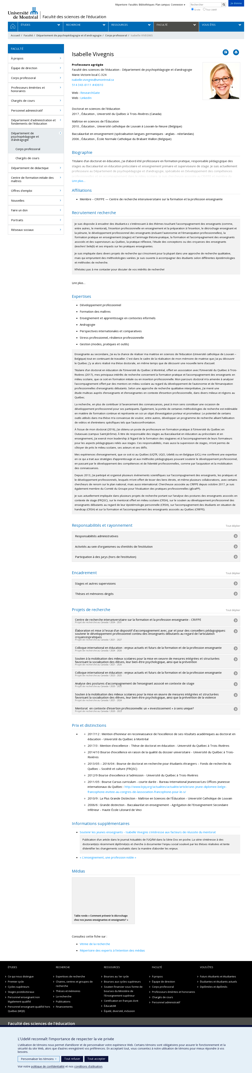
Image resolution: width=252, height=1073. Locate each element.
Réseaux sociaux (22, 230)
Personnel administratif (27, 110)
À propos (17, 58)
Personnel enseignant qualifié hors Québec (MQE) (29, 1009)
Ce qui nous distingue (21, 976)
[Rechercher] (223, 4)
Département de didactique (30, 168)
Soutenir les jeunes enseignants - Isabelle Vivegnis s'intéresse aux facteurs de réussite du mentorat (148, 832)
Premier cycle (16, 981)
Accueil (15, 35)
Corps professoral (116, 35)
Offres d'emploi (21, 191)
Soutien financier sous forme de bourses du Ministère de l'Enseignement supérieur (123, 991)
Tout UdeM (210, 9)
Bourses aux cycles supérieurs (122, 981)
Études (12, 967)
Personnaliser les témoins (39, 1059)
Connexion (178, 4)
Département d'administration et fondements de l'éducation (33, 121)
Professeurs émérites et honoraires (28, 89)
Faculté (28, 35)
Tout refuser (72, 1059)
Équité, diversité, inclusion (119, 1011)
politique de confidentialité (48, 1066)
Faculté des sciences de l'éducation (74, 17)
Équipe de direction (24, 68)
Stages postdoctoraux (21, 992)
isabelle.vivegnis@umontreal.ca (93, 80)
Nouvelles (17, 200)
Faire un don (19, 210)
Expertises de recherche (70, 976)
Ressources (112, 967)
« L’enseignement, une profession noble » (108, 857)
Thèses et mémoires (68, 991)
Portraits (17, 220)
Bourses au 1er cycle (116, 976)
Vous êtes (206, 967)
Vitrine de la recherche (95, 944)
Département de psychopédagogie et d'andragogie (69, 35)
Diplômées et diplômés (213, 986)
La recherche (63, 996)
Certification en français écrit (121, 1000)
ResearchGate (90, 93)
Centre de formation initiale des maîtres (32, 179)
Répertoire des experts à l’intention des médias (112, 950)
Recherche (63, 967)
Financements (64, 1006)
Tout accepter (96, 1059)
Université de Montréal (23, 13)
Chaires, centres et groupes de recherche (74, 984)
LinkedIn (86, 98)
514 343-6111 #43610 (87, 85)
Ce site (195, 9)
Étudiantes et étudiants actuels (218, 981)
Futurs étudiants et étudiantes (218, 976)
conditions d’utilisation (88, 1066)
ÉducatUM (110, 1006)
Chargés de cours (23, 101)
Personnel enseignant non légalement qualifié (24, 999)
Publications (63, 1001)
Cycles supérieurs (18, 986)
